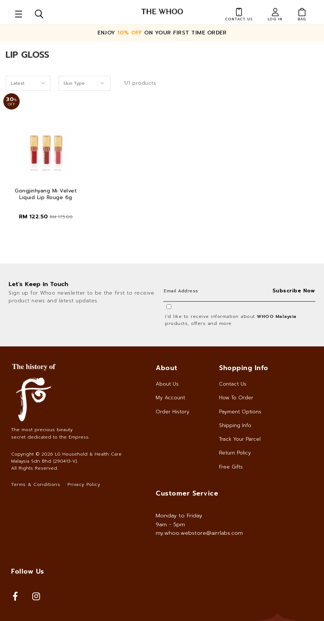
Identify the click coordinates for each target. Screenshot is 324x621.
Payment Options (240, 412)
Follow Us (27, 571)
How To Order (236, 398)
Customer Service (187, 493)
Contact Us (233, 384)
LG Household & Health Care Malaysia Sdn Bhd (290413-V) (66, 457)
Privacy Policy (83, 484)
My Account (170, 398)
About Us (167, 384)
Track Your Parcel (240, 439)
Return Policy (235, 453)
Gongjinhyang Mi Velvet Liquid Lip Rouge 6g (46, 194)
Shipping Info (235, 425)
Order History (172, 412)
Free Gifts (231, 467)
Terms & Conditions (35, 484)
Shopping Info (243, 368)
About (167, 368)
